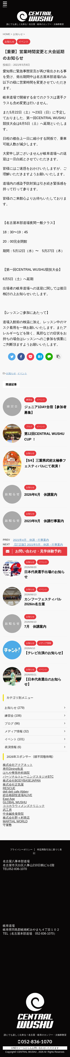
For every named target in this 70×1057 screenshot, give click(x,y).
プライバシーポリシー (21, 849)
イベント (22, 373)
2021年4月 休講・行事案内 (31, 539)
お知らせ (11, 373)
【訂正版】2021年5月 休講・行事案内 (38, 544)
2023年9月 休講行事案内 (44, 521)
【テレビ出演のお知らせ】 (44, 653)
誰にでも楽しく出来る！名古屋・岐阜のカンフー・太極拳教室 (35, 1035)
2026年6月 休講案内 (40, 494)
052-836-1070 (35, 1041)
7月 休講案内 (35, 626)
